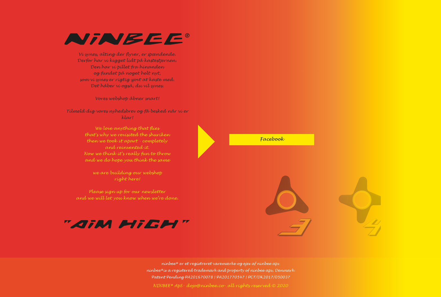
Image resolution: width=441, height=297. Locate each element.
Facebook (272, 139)
